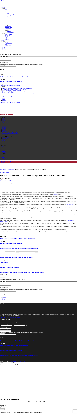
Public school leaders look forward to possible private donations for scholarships (17, 71)
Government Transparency (4, 172)
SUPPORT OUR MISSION (6, 114)
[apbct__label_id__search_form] (27, 252)
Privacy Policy (13, 361)
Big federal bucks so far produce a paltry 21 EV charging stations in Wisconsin (16, 96)
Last (26, 57)
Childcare (6, 19)
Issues (3, 8)
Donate (3, 48)
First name (2, 403)
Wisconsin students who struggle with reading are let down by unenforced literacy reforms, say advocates (21, 93)
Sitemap (23, 361)
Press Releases (7, 35)
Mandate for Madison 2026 (10, 133)
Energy (6, 12)
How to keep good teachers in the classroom (9, 267)
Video (6, 37)
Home (3, 7)
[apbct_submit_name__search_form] (36, 252)
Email (3, 59)
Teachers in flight (4, 262)
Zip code (2, 407)
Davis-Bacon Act (69, 204)
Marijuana (7, 20)
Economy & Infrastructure (9, 15)
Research (4, 24)
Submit (12, 362)
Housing (6, 11)
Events (3, 40)
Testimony (7, 39)
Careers (6, 46)
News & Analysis (5, 25)
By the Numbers (8, 28)
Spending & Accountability (10, 14)
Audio (6, 38)
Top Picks (4, 47)
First (13, 57)
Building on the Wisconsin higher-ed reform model (11, 92)
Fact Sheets (7, 29)
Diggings (9, 31)
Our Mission (7, 42)
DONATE (2, 162)
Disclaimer (18, 361)
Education (7, 10)
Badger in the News (8, 34)
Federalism (7, 16)
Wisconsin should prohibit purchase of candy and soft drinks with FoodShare (16, 257)
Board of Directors (8, 43)
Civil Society (7, 21)
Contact (4, 100)
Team (6, 44)
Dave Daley (3, 178)
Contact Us (4, 49)
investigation (55, 194)
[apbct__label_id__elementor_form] (8, 410)
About (3, 41)
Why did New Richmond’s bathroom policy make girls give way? (14, 76)
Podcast (6, 36)
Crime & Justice (8, 13)
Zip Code (4, 62)
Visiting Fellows (8, 45)
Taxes (6, 9)
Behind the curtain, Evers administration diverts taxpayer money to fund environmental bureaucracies (22, 272)
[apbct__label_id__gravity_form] (8, 67)
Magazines (7, 30)
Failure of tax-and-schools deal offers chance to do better (12, 94)
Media (3, 33)
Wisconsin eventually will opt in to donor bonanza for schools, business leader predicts (18, 91)
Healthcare (7, 18)
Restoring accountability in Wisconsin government (11, 81)
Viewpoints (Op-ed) (8, 27)
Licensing (6, 17)
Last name (2, 405)
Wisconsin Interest (10, 32)
